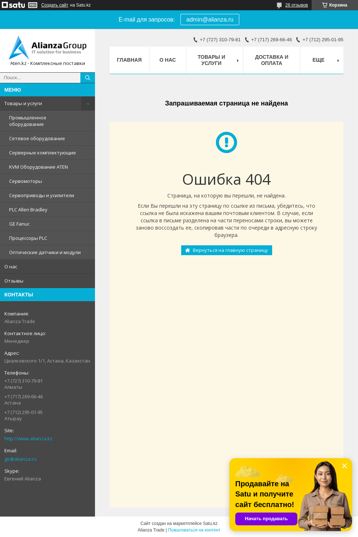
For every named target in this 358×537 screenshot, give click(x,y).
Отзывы (13, 280)
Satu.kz (210, 523)
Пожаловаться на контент (194, 530)
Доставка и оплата (271, 60)
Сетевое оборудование (37, 138)
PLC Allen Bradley (28, 209)
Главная (129, 60)
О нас (10, 266)
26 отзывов (296, 5)
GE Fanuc (19, 223)
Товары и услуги (23, 103)
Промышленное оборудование (27, 120)
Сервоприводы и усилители (41, 195)
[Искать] (87, 77)
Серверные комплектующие (42, 152)
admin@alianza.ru (209, 19)
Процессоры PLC (28, 238)
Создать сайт (54, 5)
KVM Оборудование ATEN (38, 167)
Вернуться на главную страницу (230, 250)
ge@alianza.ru (20, 459)
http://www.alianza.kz (28, 438)
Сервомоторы (25, 181)
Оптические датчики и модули (45, 252)
